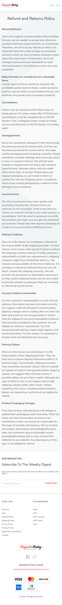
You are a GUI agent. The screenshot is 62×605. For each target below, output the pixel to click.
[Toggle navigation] (57, 5)
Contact (5, 535)
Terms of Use (7, 524)
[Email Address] (22, 483)
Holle (35, 509)
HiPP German (38, 517)
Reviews (5, 509)
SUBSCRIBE (51, 483)
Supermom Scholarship (11, 531)
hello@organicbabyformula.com (31, 569)
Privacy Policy (7, 528)
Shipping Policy (8, 520)
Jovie (35, 524)
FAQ (3, 513)
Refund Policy (7, 517)
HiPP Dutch (38, 520)
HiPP (35, 513)
